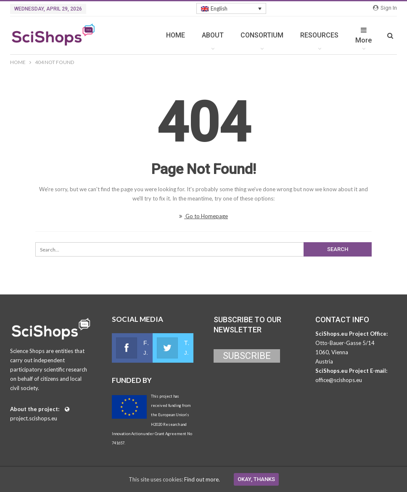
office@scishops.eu (338, 380)
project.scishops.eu (33, 418)
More (363, 35)
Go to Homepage (203, 216)
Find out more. (202, 479)
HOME (175, 35)
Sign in (385, 8)
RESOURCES (319, 35)
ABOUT (213, 35)
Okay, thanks (256, 479)
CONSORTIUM (261, 35)
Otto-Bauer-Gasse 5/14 (345, 343)
